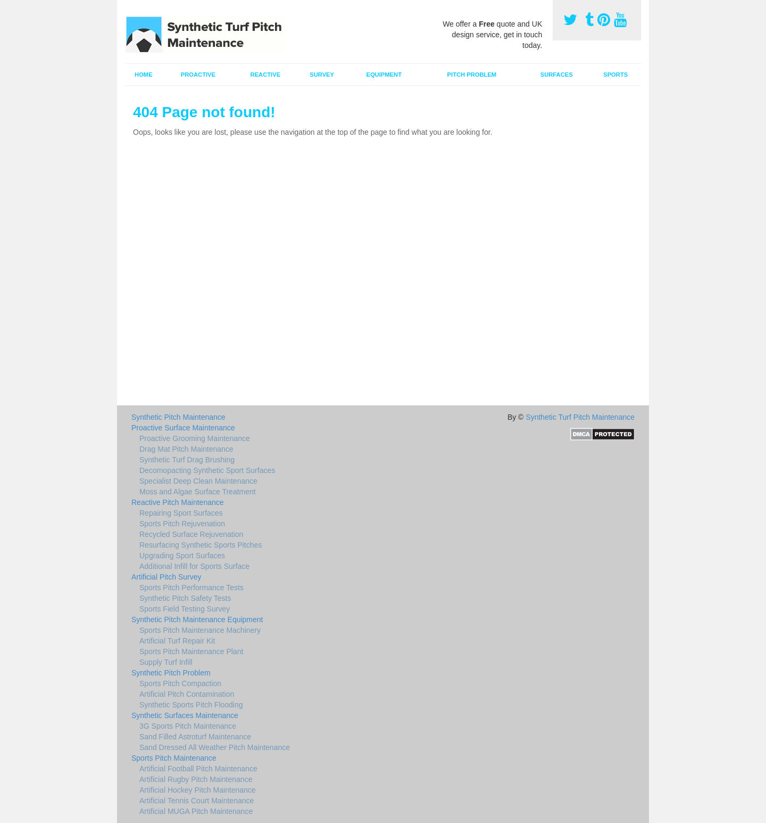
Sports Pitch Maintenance (174, 758)
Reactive (266, 74)
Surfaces (556, 74)
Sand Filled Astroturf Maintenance (195, 736)
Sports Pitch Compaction (180, 683)
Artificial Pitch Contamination (186, 694)
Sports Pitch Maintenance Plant (191, 651)
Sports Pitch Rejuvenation (182, 523)
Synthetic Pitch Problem (171, 673)
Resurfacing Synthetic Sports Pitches (200, 545)
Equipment (384, 74)
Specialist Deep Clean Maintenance (198, 481)
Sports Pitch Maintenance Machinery (200, 630)
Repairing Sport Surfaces (180, 513)
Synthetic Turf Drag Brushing (187, 459)
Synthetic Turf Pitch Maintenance (580, 417)
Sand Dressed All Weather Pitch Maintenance (214, 747)
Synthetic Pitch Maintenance (178, 417)
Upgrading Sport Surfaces (182, 555)
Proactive (198, 74)
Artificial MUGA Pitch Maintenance (196, 811)
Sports (615, 74)
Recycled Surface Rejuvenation (191, 534)
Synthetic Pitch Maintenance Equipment (197, 619)
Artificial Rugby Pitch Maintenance (195, 779)
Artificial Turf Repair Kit (177, 641)
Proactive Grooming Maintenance (194, 438)
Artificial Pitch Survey (166, 577)
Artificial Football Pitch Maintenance (198, 768)
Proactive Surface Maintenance (183, 427)
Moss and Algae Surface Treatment (197, 491)
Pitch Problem (472, 74)
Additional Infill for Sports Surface (194, 566)
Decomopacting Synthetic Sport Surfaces (207, 470)
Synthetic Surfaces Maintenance (184, 715)
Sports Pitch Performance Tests (191, 587)
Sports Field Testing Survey (184, 609)
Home (144, 74)
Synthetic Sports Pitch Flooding (191, 704)
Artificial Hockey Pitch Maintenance (197, 790)
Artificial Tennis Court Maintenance (196, 800)
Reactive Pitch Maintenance (177, 502)
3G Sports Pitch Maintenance (187, 726)
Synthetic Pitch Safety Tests (185, 598)
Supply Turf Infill (166, 662)
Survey (322, 74)
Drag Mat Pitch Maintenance (186, 449)
